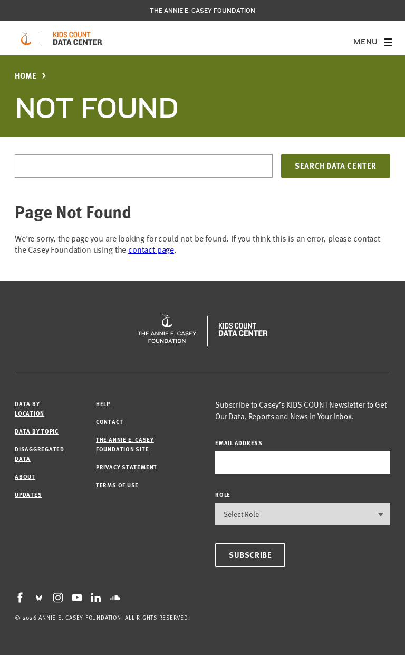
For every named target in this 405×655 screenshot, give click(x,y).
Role (222, 494)
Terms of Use (117, 485)
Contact (109, 422)
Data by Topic (37, 431)
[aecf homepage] (26, 38)
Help (103, 404)
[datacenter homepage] (77, 38)
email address (239, 443)
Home (25, 75)
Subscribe (250, 555)
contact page (151, 249)
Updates (28, 494)
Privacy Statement (126, 467)
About (25, 476)
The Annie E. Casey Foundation (202, 10)
